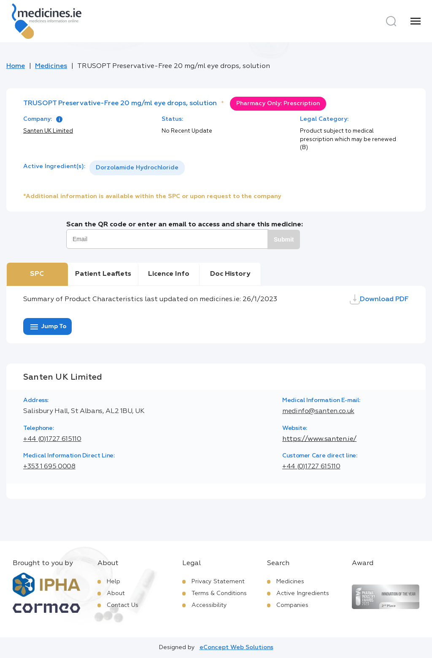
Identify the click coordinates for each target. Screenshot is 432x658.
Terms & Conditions (219, 593)
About (116, 593)
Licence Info (168, 274)
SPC (37, 274)
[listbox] (137, 167)
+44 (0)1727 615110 (52, 439)
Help (113, 582)
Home (15, 66)
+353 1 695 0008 (49, 466)
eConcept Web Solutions (236, 647)
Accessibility (209, 605)
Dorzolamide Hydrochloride (137, 168)
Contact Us (122, 605)
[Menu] (415, 21)
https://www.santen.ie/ (319, 439)
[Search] (391, 21)
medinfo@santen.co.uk (318, 411)
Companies (292, 605)
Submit (284, 239)
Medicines (51, 66)
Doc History (230, 274)
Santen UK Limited (48, 131)
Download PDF (379, 299)
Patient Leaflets (103, 274)
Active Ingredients (302, 593)
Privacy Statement (218, 582)
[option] (137, 167)
